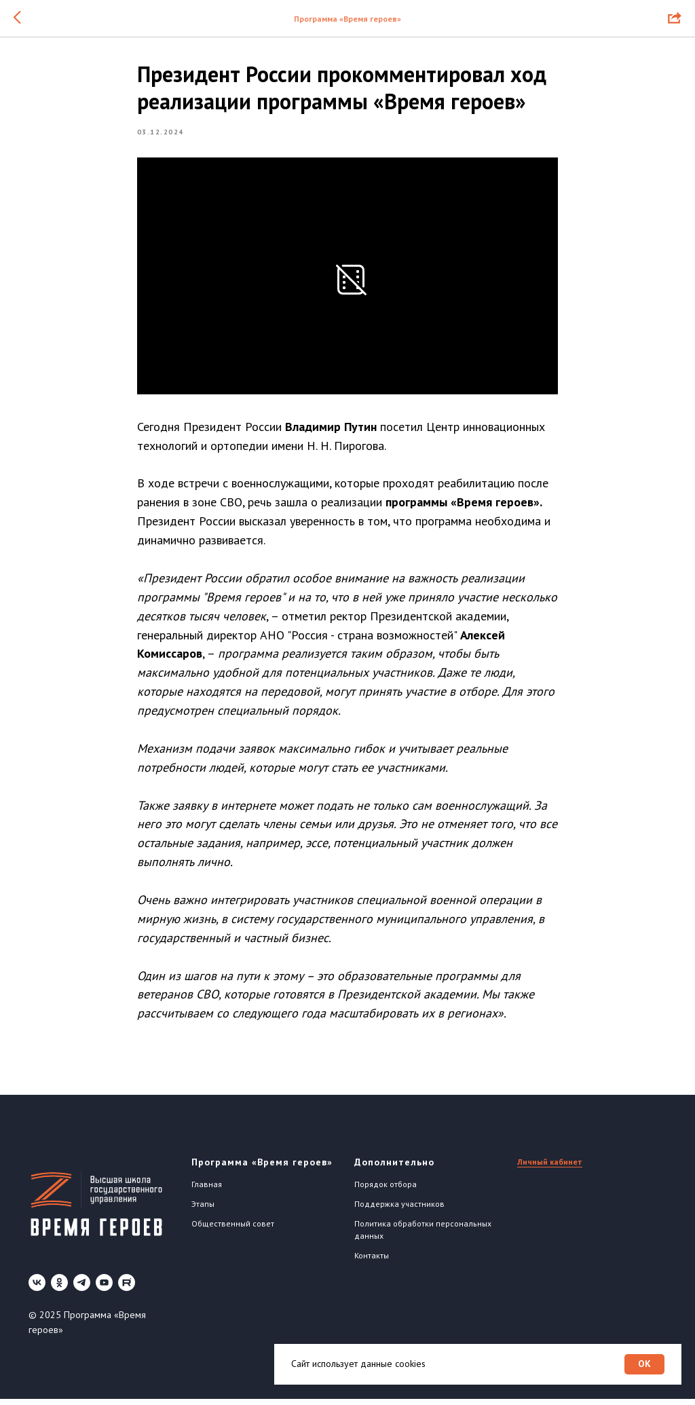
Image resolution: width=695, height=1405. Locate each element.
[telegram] (81, 1289)
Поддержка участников (399, 1210)
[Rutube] (126, 1289)
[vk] (37, 1289)
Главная (206, 1191)
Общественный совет (232, 1229)
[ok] (59, 1289)
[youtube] (104, 1289)
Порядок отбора (385, 1191)
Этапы (202, 1210)
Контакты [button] (371, 1261)
